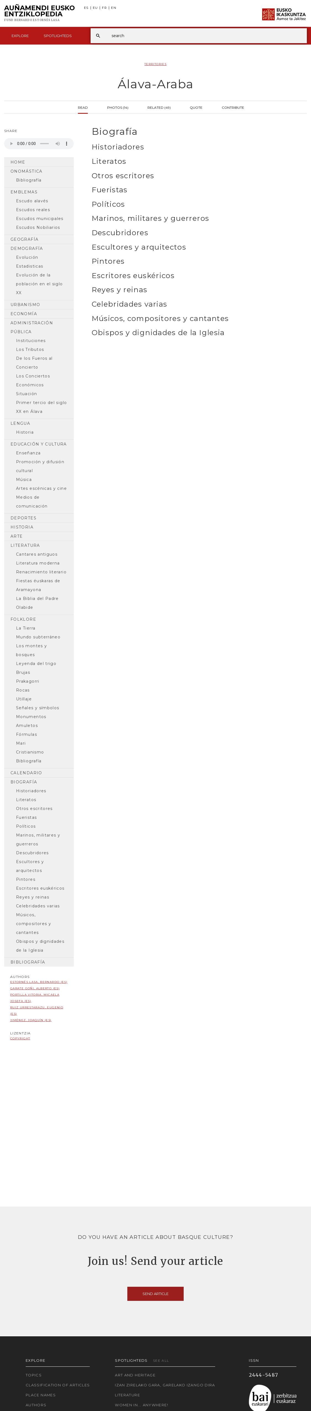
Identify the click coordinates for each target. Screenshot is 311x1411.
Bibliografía (28, 180)
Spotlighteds (58, 35)
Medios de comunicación (32, 502)
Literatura (25, 545)
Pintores (25, 879)
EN (113, 7)
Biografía (23, 782)
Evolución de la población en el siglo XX (39, 284)
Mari (21, 743)
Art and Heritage (135, 1375)
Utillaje (24, 699)
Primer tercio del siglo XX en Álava (41, 407)
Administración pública (31, 327)
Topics (34, 1375)
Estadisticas (29, 266)
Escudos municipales (40, 218)
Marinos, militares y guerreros (38, 839)
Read (83, 107)
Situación (26, 393)
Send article (155, 1293)
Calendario (26, 772)
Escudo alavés (32, 200)
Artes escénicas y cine (41, 488)
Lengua (20, 423)
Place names (41, 1395)
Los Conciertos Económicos (33, 380)
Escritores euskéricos (40, 888)
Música (24, 479)
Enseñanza (28, 453)
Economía (23, 313)
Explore (20, 35)
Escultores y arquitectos (30, 866)
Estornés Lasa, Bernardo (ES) (38, 982)
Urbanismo (25, 304)
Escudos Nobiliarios (38, 227)
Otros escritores (34, 808)
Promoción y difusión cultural (40, 466)
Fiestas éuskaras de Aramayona (38, 585)
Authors (36, 1405)
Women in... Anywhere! (141, 1405)
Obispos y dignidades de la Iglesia (40, 946)
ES (86, 7)
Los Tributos (30, 349)
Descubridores (32, 852)
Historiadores (31, 790)
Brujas (23, 672)
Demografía (26, 248)
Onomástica (26, 171)
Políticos (26, 826)
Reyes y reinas (32, 897)
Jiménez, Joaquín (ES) (31, 1020)
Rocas (23, 690)
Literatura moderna (38, 563)
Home (17, 162)
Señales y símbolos (37, 707)
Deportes (23, 518)
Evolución (27, 257)
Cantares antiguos (36, 554)
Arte (16, 536)
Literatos (26, 799)
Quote (196, 107)
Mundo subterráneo (38, 637)
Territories (155, 64)
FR (104, 7)
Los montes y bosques (31, 650)
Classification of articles (58, 1385)
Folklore (23, 619)
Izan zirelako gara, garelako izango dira (165, 1385)
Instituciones (31, 340)
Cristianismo (30, 752)
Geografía (24, 239)
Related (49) (159, 107)
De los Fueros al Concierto (34, 363)
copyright (20, 1038)
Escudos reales (33, 209)
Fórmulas (26, 734)
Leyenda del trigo (36, 663)
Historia (25, 432)
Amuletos (27, 725)
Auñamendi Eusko (39, 13)
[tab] (194, 131)
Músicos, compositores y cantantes (33, 923)
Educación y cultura (38, 444)
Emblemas (24, 192)
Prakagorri (27, 681)
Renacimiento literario (41, 571)
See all (161, 1360)
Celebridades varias (38, 905)
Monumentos (31, 716)
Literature (127, 1395)
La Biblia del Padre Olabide (37, 603)
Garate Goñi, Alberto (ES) (35, 988)
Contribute (233, 107)
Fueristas (26, 817)
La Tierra (25, 628)
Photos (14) (117, 107)
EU (95, 7)
